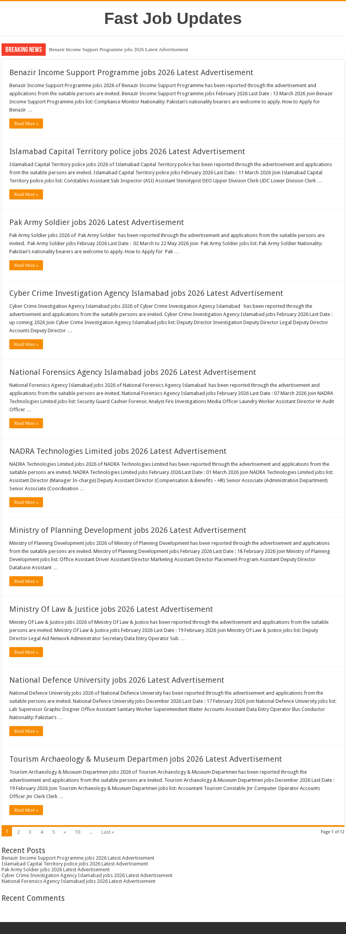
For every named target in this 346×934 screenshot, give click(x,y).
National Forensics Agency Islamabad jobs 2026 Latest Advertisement (132, 372)
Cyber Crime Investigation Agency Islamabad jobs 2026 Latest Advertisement (146, 293)
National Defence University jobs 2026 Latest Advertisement (116, 680)
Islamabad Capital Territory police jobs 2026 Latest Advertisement (127, 151)
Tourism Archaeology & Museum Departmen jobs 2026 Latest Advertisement (145, 759)
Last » (108, 832)
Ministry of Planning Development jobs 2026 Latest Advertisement (127, 530)
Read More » (26, 123)
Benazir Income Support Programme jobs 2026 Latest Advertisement (118, 49)
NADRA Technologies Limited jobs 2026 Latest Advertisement (118, 451)
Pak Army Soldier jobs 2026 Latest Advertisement (96, 222)
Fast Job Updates (173, 18)
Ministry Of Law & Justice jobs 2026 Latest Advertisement (111, 609)
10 (77, 832)
